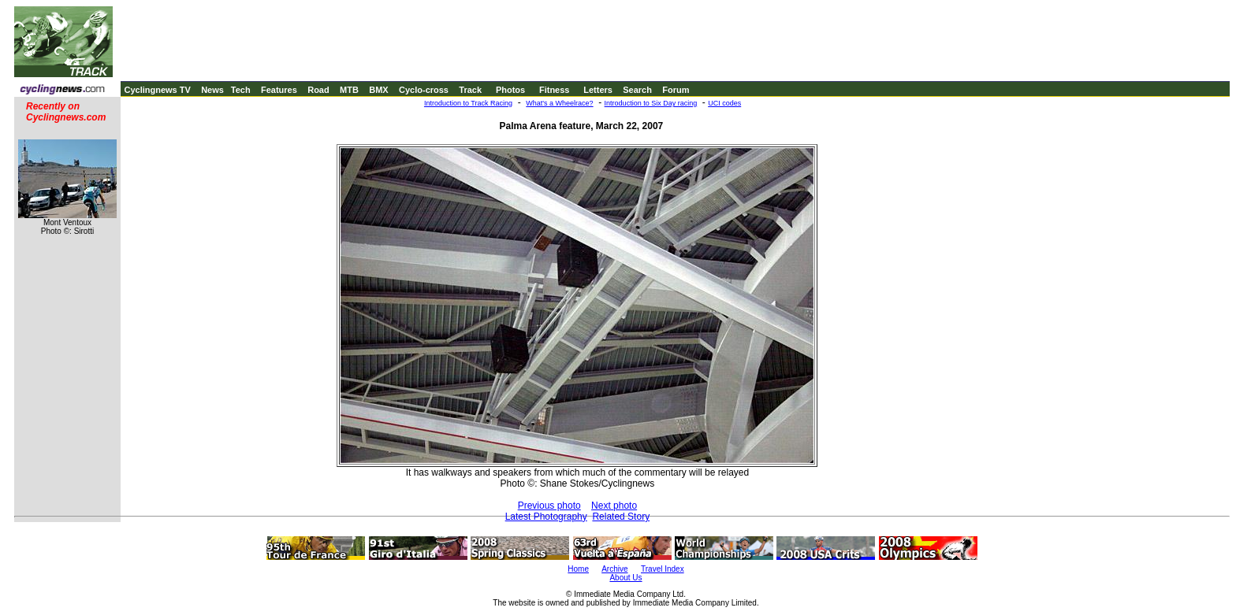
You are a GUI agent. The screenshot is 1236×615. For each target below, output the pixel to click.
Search (637, 89)
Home (578, 569)
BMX (378, 89)
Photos (510, 89)
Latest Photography (546, 516)
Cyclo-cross (424, 89)
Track (470, 89)
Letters (597, 89)
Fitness (554, 89)
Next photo (614, 505)
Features (279, 89)
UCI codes (724, 103)
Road (318, 89)
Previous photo (549, 505)
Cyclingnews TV (157, 89)
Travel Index (662, 569)
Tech (241, 89)
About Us (625, 577)
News (212, 89)
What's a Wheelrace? (559, 103)
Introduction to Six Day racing (651, 103)
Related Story (621, 516)
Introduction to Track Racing (468, 103)
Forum (675, 89)
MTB (349, 89)
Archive (614, 569)
